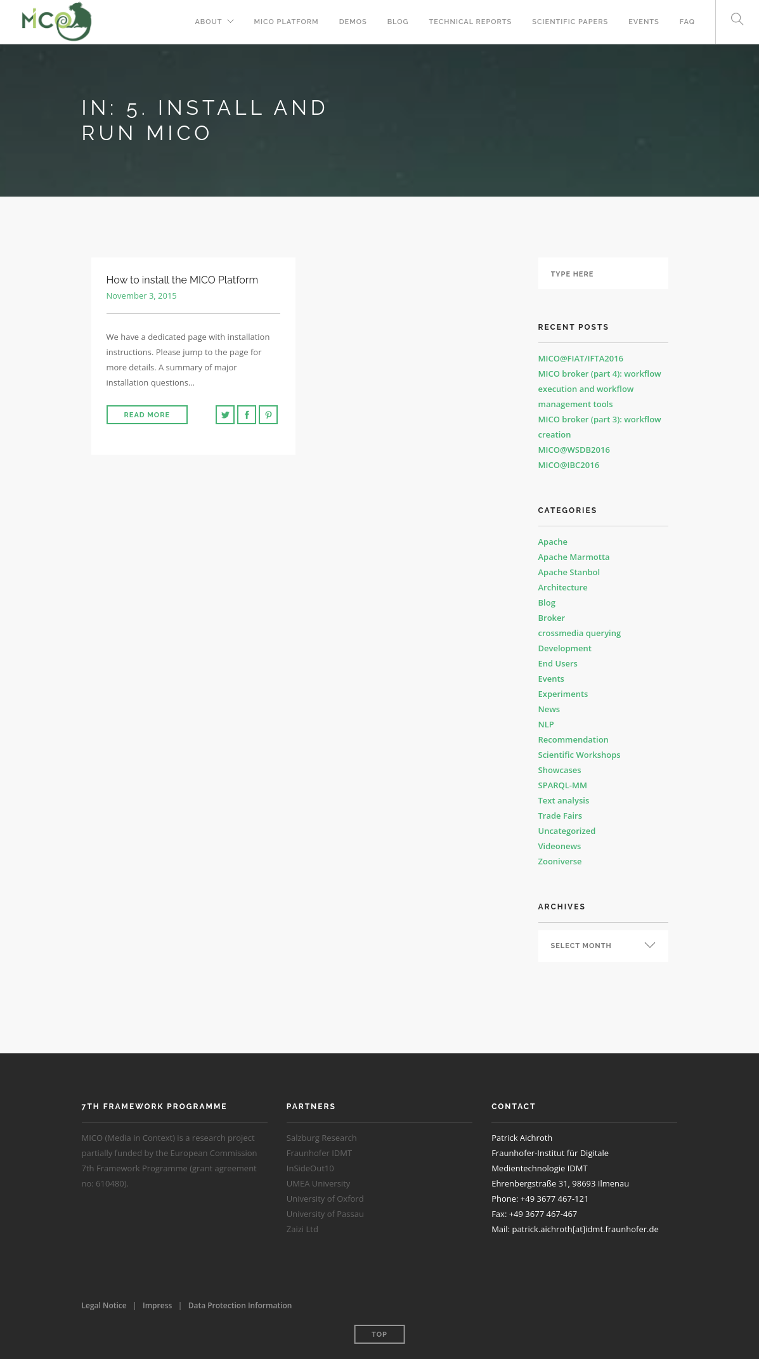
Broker (552, 617)
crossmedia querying (579, 633)
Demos (353, 22)
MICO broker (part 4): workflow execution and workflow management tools (599, 389)
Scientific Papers (570, 22)
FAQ (687, 22)
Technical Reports (470, 22)
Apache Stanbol (569, 572)
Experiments (563, 693)
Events (643, 22)
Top (379, 1334)
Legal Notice (104, 1305)
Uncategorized (567, 830)
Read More (147, 415)
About (208, 22)
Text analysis (564, 800)
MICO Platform (286, 22)
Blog (398, 22)
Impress (157, 1305)
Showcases (559, 770)
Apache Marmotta (574, 556)
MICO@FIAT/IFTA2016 (581, 358)
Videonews (559, 846)
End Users (558, 663)
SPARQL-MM (562, 785)
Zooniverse (560, 861)
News (549, 709)
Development (565, 648)
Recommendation (573, 739)
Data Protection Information (240, 1305)
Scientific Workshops (579, 754)
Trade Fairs (560, 815)
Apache (553, 541)
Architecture (563, 587)
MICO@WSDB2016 (574, 449)
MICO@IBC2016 (569, 465)
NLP (546, 724)
